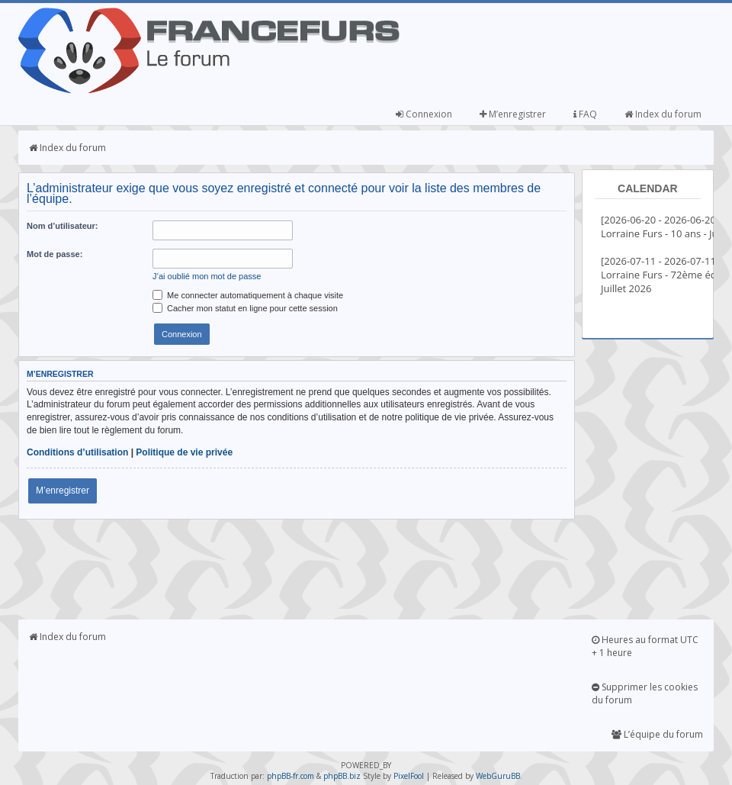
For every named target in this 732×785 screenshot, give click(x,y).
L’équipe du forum (657, 734)
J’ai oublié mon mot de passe (206, 276)
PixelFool (408, 776)
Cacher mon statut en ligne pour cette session (245, 308)
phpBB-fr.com (290, 776)
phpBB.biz (342, 776)
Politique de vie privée (184, 452)
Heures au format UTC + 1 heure (645, 646)
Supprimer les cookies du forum (645, 693)
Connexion (424, 114)
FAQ (585, 114)
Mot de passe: (54, 254)
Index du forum (663, 114)
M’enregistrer (513, 114)
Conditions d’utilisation (77, 452)
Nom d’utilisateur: (62, 225)
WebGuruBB (498, 776)
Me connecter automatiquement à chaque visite (247, 295)
